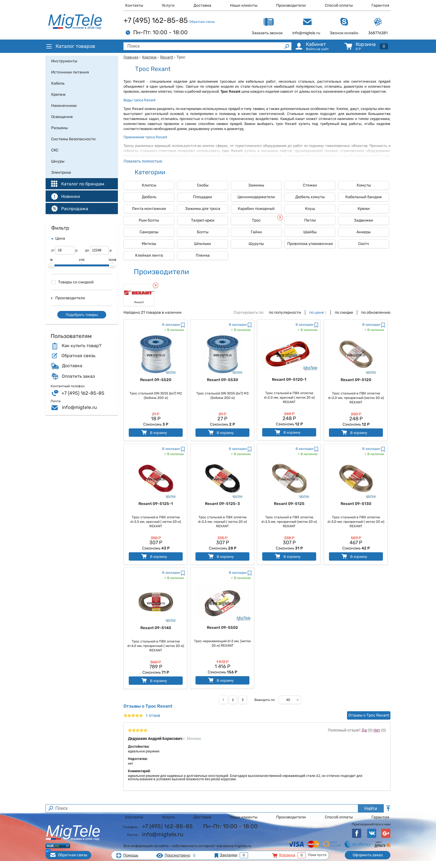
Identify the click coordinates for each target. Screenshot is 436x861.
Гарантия (380, 5)
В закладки (171, 325)
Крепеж (149, 57)
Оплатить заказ (78, 376)
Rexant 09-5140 (155, 627)
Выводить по (264, 700)
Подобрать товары (82, 315)
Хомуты (363, 185)
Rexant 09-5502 (222, 627)
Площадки (202, 197)
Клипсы (149, 185)
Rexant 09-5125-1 (155, 503)
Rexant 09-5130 (356, 503)
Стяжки (310, 185)
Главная (130, 57)
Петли (310, 220)
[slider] (51, 265)
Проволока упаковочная (310, 243)
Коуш (310, 208)
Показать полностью (142, 161)
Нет (376, 730)
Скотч (363, 243)
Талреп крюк (202, 220)
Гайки (256, 232)
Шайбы (310, 232)
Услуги (168, 5)
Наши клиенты (243, 5)
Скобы (203, 185)
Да (364, 730)
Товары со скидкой (72, 282)
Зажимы (256, 185)
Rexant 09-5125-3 (222, 503)
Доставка (202, 5)
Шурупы (256, 243)
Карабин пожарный (256, 208)
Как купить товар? (81, 346)
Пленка (203, 255)
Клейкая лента (149, 255)
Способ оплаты (339, 5)
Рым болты (149, 220)
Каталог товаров (70, 46)
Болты (203, 232)
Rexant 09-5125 (289, 503)
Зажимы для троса (202, 208)
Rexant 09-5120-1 (289, 379)
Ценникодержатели (256, 197)
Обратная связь (202, 22)
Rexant (166, 57)
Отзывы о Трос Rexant (368, 715)
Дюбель (149, 197)
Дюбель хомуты (310, 197)
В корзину (153, 432)
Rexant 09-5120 (356, 379)
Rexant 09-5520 (155, 379)
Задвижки (363, 220)
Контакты (134, 5)
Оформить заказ (368, 855)
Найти (370, 808)
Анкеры (363, 232)
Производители (291, 5)
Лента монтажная (149, 208)
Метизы (149, 243)
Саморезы (149, 232)
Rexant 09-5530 (222, 379)
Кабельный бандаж (363, 197)
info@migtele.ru (79, 407)
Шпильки (202, 243)
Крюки (364, 208)
